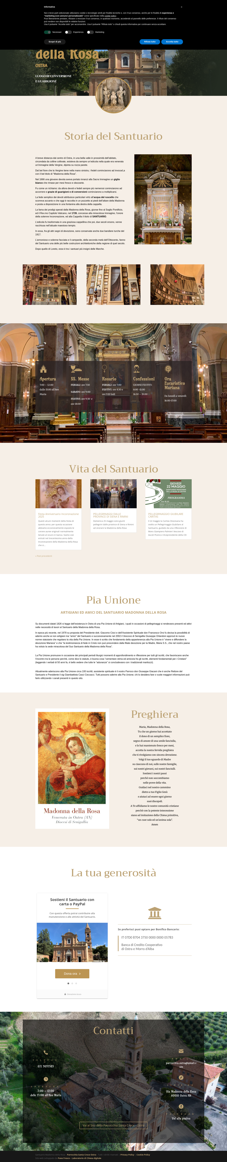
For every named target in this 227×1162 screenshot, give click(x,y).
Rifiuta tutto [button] (150, 42)
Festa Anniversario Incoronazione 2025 (58, 515)
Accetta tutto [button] (172, 42)
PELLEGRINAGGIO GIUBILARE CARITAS (165, 515)
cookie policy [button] (110, 16)
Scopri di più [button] (55, 42)
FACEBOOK (181, 1114)
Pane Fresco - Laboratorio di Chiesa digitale (79, 1158)
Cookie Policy (143, 1154)
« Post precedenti (43, 556)
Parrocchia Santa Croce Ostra (81, 1154)
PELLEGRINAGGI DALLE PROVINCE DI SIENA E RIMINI (110, 515)
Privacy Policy (127, 1154)
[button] (181, 7)
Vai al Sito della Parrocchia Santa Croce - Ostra (113, 1125)
